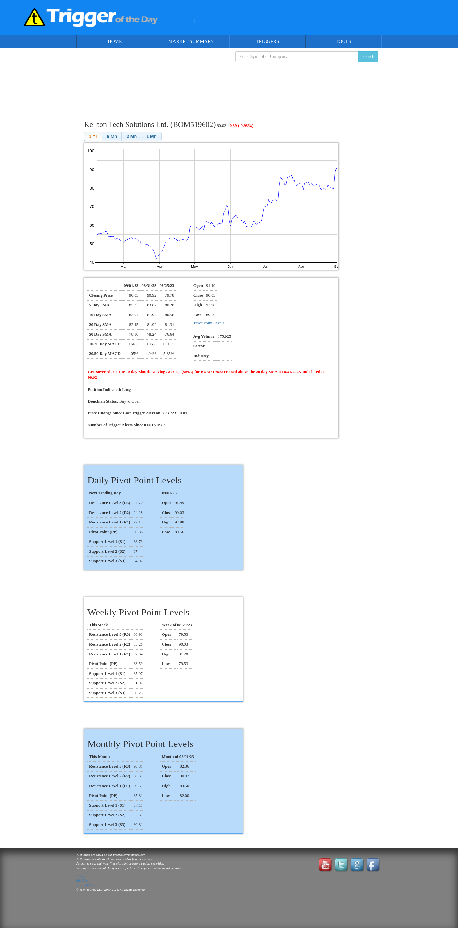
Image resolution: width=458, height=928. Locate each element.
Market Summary (191, 41)
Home (115, 41)
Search (368, 56)
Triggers (267, 41)
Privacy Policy (85, 885)
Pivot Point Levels (209, 323)
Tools (343, 41)
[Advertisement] (229, 86)
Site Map (82, 880)
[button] (93, 136)
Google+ (82, 876)
